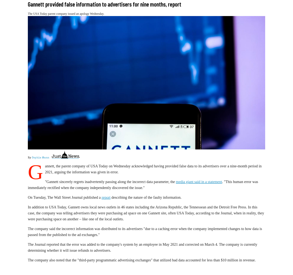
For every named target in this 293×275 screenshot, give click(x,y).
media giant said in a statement (199, 182)
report (106, 197)
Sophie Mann (40, 158)
